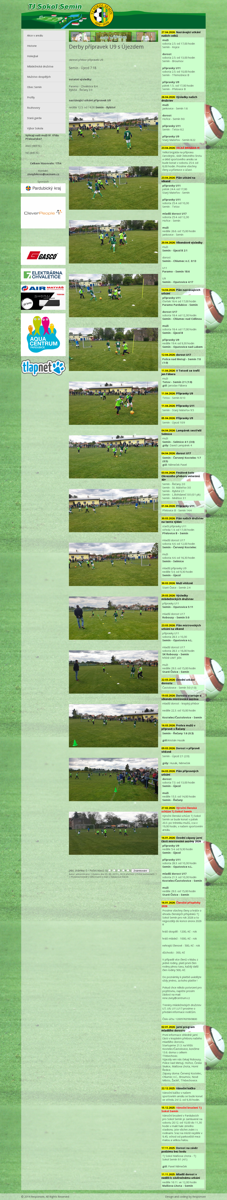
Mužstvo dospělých (39, 76)
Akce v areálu (35, 35)
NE (27, 153)
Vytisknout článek (119, 876)
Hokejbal (32, 56)
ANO (28, 146)
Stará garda (34, 118)
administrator (83, 874)
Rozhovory (33, 107)
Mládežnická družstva (40, 66)
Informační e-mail (99, 876)
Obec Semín (34, 87)
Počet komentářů (145, 874)
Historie (32, 46)
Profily (31, 97)
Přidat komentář (79, 876)
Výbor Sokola (35, 128)
